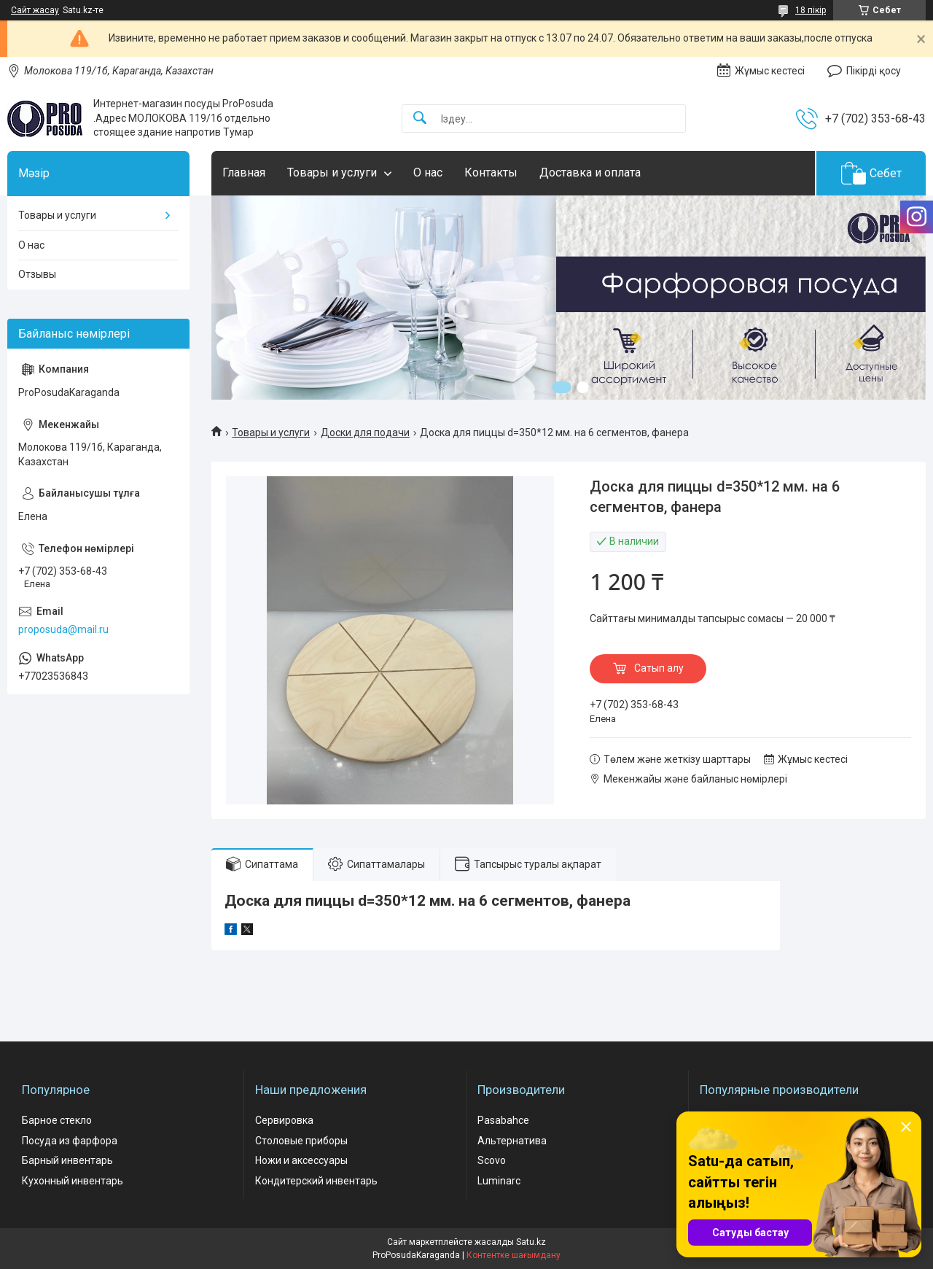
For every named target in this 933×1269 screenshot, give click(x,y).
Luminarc (498, 1181)
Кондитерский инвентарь (316, 1181)
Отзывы (37, 274)
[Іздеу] (420, 118)
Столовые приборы (301, 1140)
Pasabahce (503, 1120)
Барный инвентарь (67, 1160)
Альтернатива (512, 1140)
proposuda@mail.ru (63, 629)
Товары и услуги (332, 172)
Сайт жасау (35, 10)
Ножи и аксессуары (301, 1160)
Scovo (491, 1160)
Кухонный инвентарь (72, 1181)
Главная (243, 172)
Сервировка (284, 1120)
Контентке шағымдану (513, 1255)
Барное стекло (57, 1120)
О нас (427, 172)
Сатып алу (659, 668)
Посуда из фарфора (69, 1140)
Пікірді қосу (873, 71)
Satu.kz (531, 1242)
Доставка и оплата (590, 172)
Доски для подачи (365, 432)
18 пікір (810, 10)
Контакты (491, 172)
